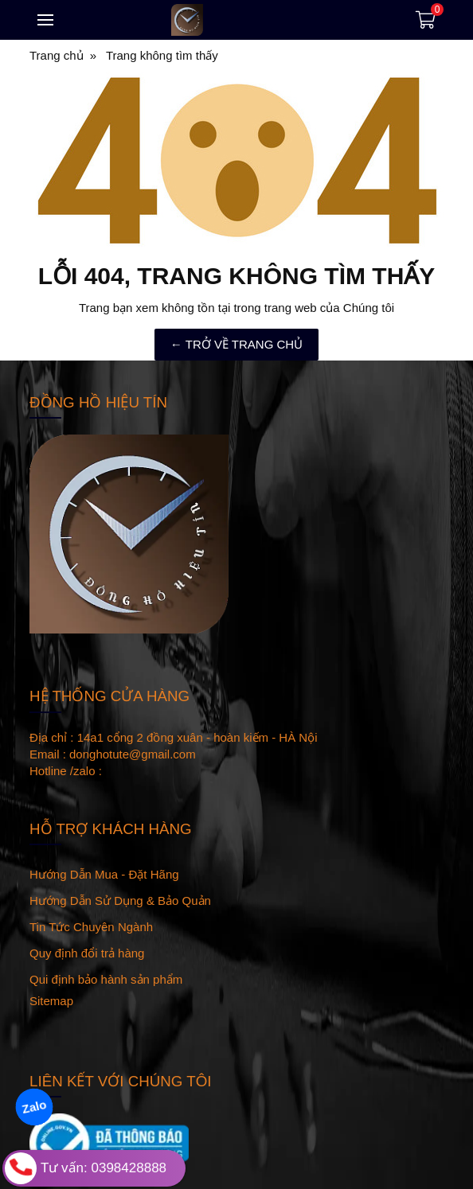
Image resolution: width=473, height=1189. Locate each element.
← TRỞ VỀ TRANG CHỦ (236, 344)
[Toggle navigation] (45, 20)
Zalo (34, 1106)
